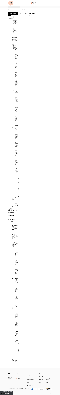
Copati (16, 85)
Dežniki (16, 318)
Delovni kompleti (16, 99)
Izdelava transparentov (40, 374)
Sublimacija (14, 40)
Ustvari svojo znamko (33, 6)
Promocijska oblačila (30, 375)
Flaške (16, 145)
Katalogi (47, 376)
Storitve (25, 6)
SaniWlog (14, 39)
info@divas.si (34, 3)
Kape (16, 74)
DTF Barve (14, 29)
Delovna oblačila (14, 9)
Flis (15, 264)
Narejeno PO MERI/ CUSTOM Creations (15, 36)
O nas (40, 6)
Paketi (16, 164)
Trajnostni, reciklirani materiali (14, 46)
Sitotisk (39, 378)
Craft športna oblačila (30, 385)
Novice (44, 6)
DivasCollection (14, 227)
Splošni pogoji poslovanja (48, 379)
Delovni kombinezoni (16, 102)
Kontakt (49, 6)
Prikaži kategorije (13, 13)
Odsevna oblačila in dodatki (16, 123)
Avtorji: (49, 393)
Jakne (16, 65)
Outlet (13, 38)
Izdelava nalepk (40, 376)
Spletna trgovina (13, 6)
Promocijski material (30, 378)
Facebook (18, 378)
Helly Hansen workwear (30, 373)
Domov (9, 9)
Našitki (16, 159)
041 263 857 (34, 2)
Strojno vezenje (40, 379)
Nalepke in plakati (16, 152)
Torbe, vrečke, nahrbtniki (30, 379)
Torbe (16, 362)
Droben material (15, 27)
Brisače (16, 138)
